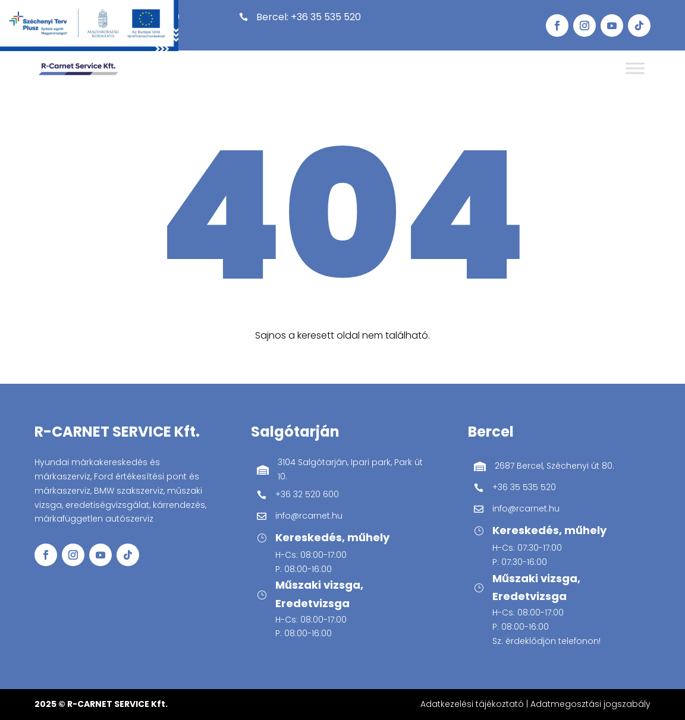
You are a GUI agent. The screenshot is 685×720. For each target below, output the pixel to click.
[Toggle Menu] (635, 68)
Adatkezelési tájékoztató (472, 704)
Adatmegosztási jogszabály (590, 704)
